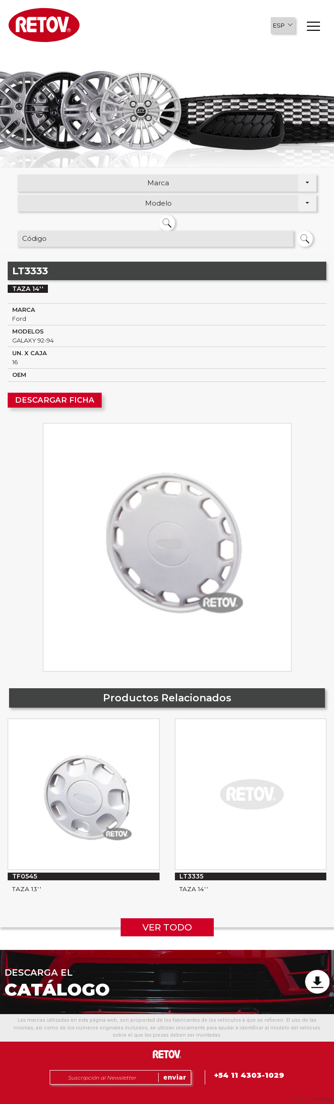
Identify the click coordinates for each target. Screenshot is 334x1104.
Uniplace (322, 1098)
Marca (158, 183)
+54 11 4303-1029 (249, 1075)
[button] (283, 25)
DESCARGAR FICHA (54, 399)
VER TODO (167, 927)
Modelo (158, 203)
